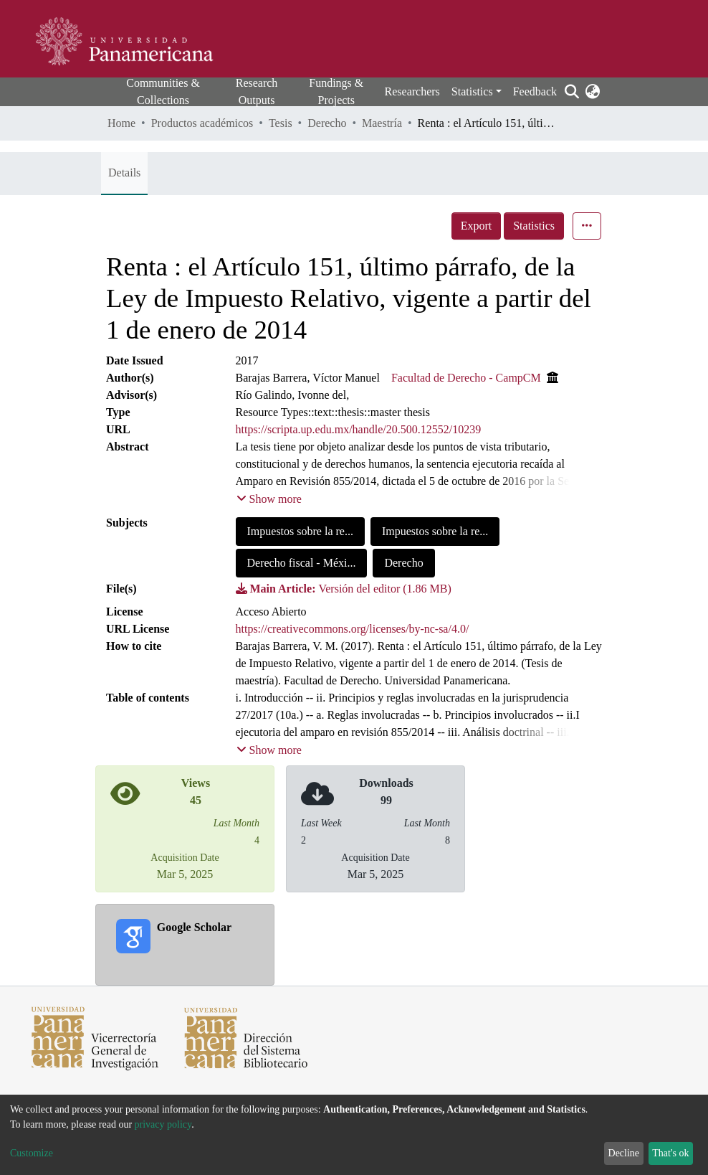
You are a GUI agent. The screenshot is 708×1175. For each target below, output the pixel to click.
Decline (624, 1153)
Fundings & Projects (336, 91)
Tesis (280, 123)
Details (124, 172)
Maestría (382, 123)
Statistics (534, 226)
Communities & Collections (163, 91)
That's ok (670, 1153)
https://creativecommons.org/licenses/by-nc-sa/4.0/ (352, 629)
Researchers (412, 91)
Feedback (535, 91)
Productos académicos (202, 123)
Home (121, 123)
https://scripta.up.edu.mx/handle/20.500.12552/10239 (359, 429)
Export (476, 226)
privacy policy (163, 1124)
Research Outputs (257, 91)
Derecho (326, 123)
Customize (31, 1153)
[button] (592, 91)
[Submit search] (571, 91)
